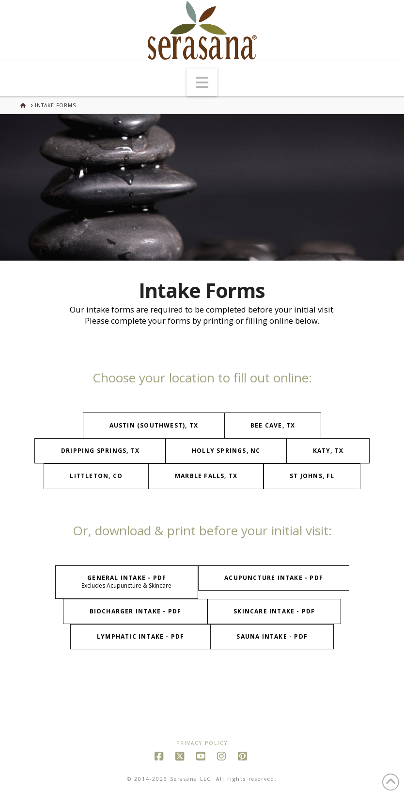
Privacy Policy (202, 743)
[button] (202, 82)
